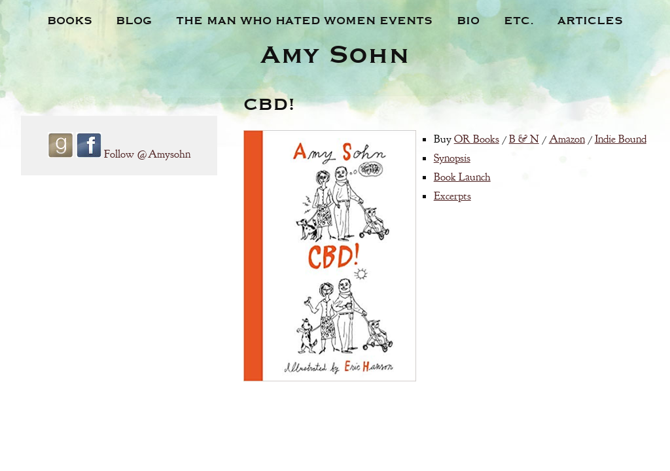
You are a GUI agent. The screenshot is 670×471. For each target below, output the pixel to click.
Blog (134, 19)
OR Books (476, 139)
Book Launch (462, 177)
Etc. (519, 19)
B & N (524, 139)
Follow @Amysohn (147, 154)
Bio (468, 19)
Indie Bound (620, 139)
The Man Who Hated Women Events (304, 19)
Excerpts (452, 196)
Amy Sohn (335, 52)
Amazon (567, 139)
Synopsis (452, 158)
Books (69, 19)
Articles (590, 19)
